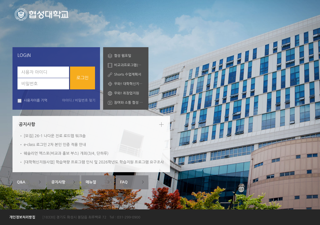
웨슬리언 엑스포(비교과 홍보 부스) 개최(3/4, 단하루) (66, 153)
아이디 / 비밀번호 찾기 (78, 100)
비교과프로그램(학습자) (129, 65)
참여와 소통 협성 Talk (129, 102)
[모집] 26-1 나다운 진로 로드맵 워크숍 (55, 136)
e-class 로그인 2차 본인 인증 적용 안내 (55, 145)
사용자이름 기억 (32, 101)
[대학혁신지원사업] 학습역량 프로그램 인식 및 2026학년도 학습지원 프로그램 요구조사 (94, 162)
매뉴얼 (91, 182)
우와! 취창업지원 (126, 93)
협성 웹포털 (122, 56)
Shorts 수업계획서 (127, 74)
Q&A (21, 182)
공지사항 (58, 182)
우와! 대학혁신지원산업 (129, 84)
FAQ (124, 182)
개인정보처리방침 (22, 217)
